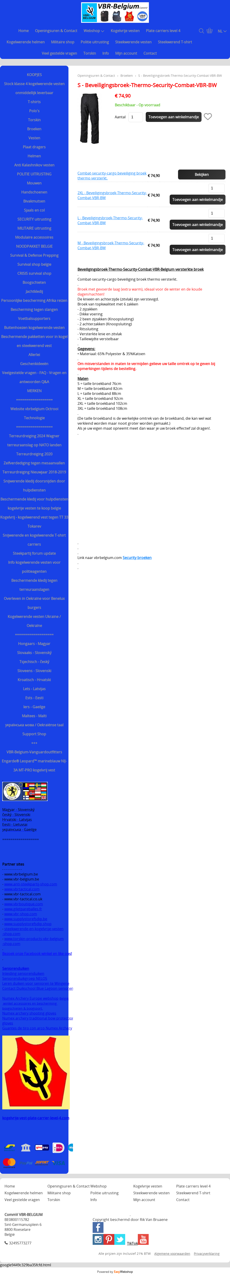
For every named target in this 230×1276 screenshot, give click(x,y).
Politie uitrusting (95, 42)
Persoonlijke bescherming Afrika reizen (34, 300)
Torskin (89, 53)
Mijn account (126, 53)
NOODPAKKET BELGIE (34, 246)
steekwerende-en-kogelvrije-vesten (33, 928)
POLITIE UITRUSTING (34, 174)
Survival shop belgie (34, 264)
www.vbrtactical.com (22, 889)
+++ (34, 742)
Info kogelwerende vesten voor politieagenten (34, 567)
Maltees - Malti (34, 715)
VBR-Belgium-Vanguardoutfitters (34, 752)
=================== (34, 634)
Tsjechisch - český (34, 661)
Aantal (120, 116)
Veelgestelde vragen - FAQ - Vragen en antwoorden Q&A (34, 377)
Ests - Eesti (34, 697)
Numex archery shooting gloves (29, 1013)
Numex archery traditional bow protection (38, 1018)
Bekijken (202, 174)
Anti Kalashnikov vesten (34, 165)
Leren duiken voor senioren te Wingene (35, 983)
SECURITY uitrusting (34, 219)
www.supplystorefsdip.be (25, 918)
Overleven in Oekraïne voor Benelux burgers (34, 603)
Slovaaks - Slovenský (34, 652)
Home (23, 30)
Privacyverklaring (207, 1253)
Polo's (34, 110)
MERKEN (34, 390)
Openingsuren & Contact (56, 30)
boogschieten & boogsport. (22, 1008)
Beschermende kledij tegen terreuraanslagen (34, 585)
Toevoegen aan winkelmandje (197, 199)
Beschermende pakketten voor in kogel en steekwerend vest (34, 341)
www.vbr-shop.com (20, 913)
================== (34, 399)
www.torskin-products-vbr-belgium (34, 938)
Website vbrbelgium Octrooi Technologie (34, 413)
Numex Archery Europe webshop (30, 998)
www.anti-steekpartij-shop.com (30, 884)
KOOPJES (34, 74)
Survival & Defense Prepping (34, 255)
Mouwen (34, 183)
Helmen (34, 156)
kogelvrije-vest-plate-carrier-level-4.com (35, 1117)
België (64, 998)
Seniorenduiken (15, 968)
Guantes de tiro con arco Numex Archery (37, 1028)
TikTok (132, 1243)
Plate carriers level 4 (163, 30)
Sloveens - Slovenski (34, 670)
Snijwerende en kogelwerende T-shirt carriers (34, 540)
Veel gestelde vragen (59, 53)
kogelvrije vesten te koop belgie (34, 508)
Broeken (34, 128)
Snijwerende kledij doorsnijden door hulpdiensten (34, 486)
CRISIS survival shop (34, 273)
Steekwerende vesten (133, 42)
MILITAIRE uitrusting (34, 228)
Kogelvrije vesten (125, 30)
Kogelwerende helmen (26, 42)
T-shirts (34, 101)
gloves (7, 1023)
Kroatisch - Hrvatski (34, 679)
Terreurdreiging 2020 (34, 454)
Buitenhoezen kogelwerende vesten (34, 327)
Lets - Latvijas (34, 688)
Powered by (115, 1272)
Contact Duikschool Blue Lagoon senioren (37, 988)
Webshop (94, 30)
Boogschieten (34, 282)
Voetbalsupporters (34, 318)
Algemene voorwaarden (172, 1253)
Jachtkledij (34, 291)
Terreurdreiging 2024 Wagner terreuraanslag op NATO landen (34, 440)
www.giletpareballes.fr (23, 908)
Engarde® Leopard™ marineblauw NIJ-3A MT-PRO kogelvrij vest (34, 766)
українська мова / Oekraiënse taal (34, 724)
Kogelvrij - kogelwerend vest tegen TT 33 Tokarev (34, 522)
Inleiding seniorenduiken (23, 973)
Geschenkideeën (34, 363)
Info (105, 53)
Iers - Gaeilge (34, 706)
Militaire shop (62, 42)
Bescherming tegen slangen (34, 309)
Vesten (34, 137)
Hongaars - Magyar (34, 643)
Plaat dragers (34, 146)
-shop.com (11, 933)
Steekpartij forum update (34, 553)
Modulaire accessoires (34, 237)
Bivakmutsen (34, 201)
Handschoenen (34, 192)
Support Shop (34, 733)
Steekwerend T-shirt (175, 42)
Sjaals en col (34, 210)
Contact (150, 53)
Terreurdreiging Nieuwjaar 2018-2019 (34, 472)
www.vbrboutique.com (23, 903)
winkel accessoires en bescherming (30, 1003)
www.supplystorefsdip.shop (28, 923)
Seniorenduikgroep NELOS (24, 978)
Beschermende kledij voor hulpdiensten (34, 499)
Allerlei (34, 354)
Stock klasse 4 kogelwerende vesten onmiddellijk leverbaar (34, 88)
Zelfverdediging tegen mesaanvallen (34, 463)
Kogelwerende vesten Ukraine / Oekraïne (34, 621)
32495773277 (20, 1243)
